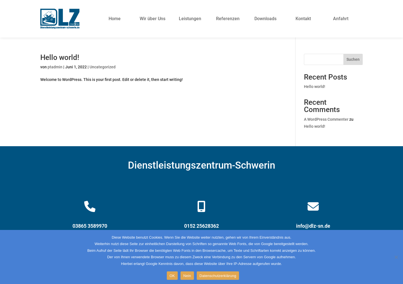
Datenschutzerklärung (218, 276)
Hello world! (59, 57)
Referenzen (228, 18)
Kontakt (303, 18)
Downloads (265, 18)
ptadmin (55, 67)
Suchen (353, 59)
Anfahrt (340, 18)
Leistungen (190, 18)
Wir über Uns (152, 18)
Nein (187, 276)
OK (172, 276)
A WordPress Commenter (326, 119)
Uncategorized (103, 67)
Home (115, 18)
